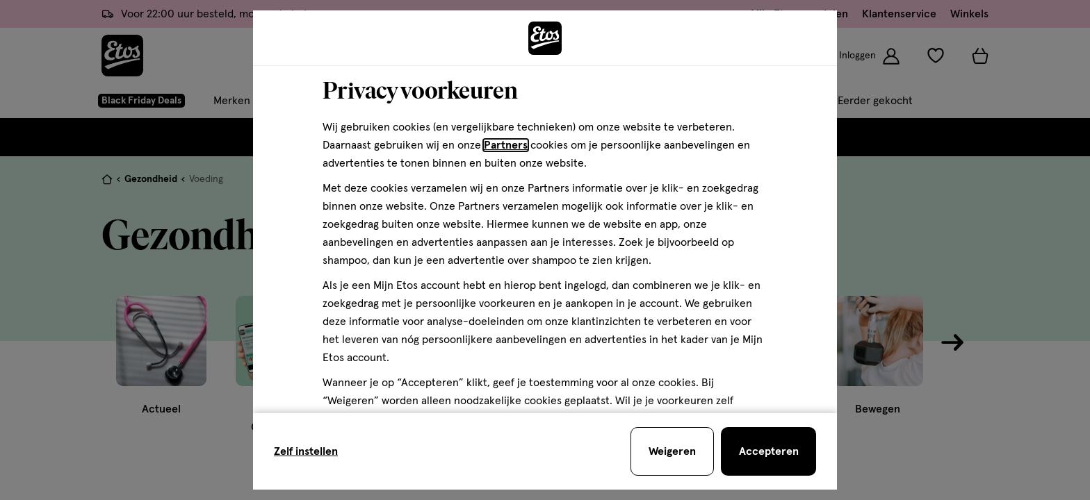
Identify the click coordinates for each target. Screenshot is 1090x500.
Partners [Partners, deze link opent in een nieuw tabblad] (506, 145)
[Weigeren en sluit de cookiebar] (672, 451)
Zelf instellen (306, 451)
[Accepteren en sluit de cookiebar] (768, 451)
